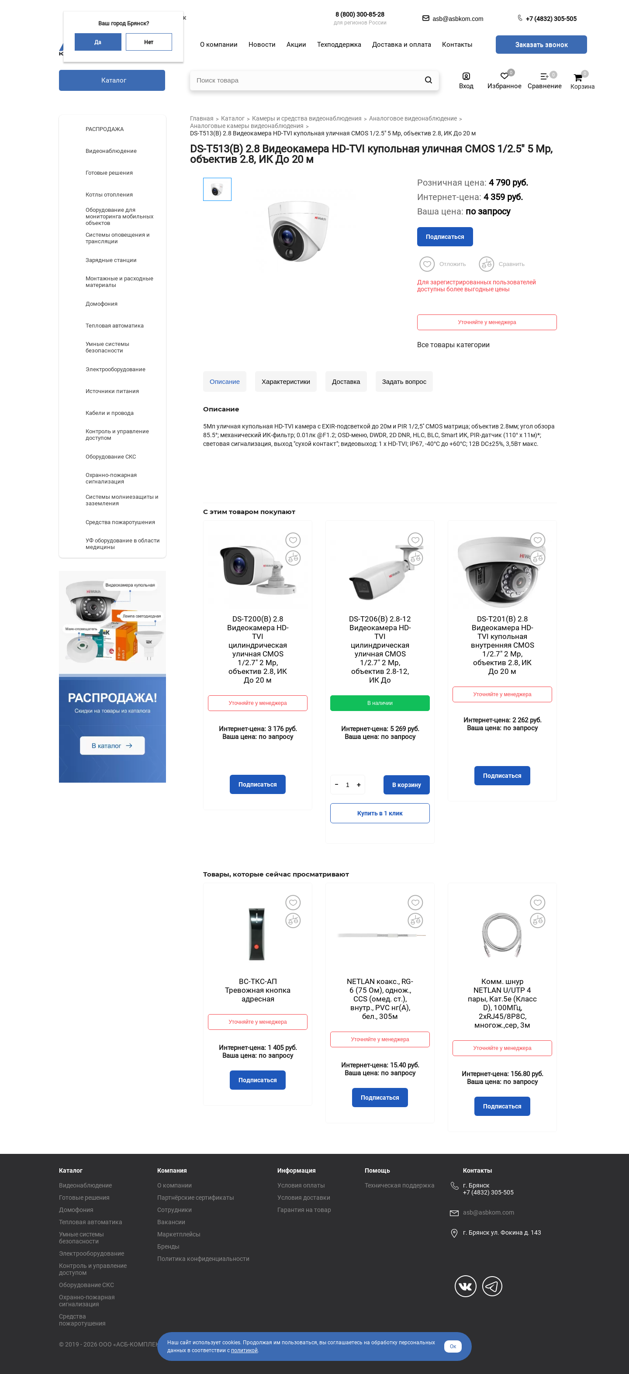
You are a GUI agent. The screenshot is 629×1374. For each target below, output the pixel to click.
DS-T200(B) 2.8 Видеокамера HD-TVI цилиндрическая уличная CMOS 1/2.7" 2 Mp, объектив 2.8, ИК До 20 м (258, 649)
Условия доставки (303, 1197)
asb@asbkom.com (488, 1212)
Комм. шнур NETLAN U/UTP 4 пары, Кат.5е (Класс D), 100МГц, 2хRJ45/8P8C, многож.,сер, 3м (502, 1003)
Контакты (477, 1170)
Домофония (76, 1209)
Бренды (168, 1246)
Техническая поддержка (400, 1185)
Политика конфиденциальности (203, 1258)
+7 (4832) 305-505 (551, 18)
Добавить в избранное (292, 540)
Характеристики (286, 381)
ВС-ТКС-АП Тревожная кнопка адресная (257, 990)
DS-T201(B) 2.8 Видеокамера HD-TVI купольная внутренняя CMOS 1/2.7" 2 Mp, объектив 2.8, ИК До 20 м (502, 645)
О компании (174, 1185)
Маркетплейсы (178, 1234)
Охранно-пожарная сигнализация (87, 1301)
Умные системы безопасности (81, 1238)
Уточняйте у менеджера (487, 322)
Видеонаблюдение (85, 1185)
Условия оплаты (301, 1185)
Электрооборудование (91, 1253)
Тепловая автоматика (90, 1222)
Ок (453, 1346)
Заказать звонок (541, 44)
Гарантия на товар (304, 1209)
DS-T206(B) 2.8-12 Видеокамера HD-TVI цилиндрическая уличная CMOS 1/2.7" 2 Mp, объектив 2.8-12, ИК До (380, 649)
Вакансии (171, 1222)
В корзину (406, 784)
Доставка (346, 381)
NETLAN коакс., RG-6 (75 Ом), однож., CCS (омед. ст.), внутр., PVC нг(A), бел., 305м (380, 999)
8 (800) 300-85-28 (359, 14)
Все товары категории (453, 345)
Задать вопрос (404, 381)
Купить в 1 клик (380, 813)
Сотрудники (174, 1209)
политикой (244, 1350)
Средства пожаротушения (82, 1320)
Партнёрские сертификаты (195, 1197)
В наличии (380, 703)
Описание (225, 381)
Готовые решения (84, 1197)
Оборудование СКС (86, 1284)
